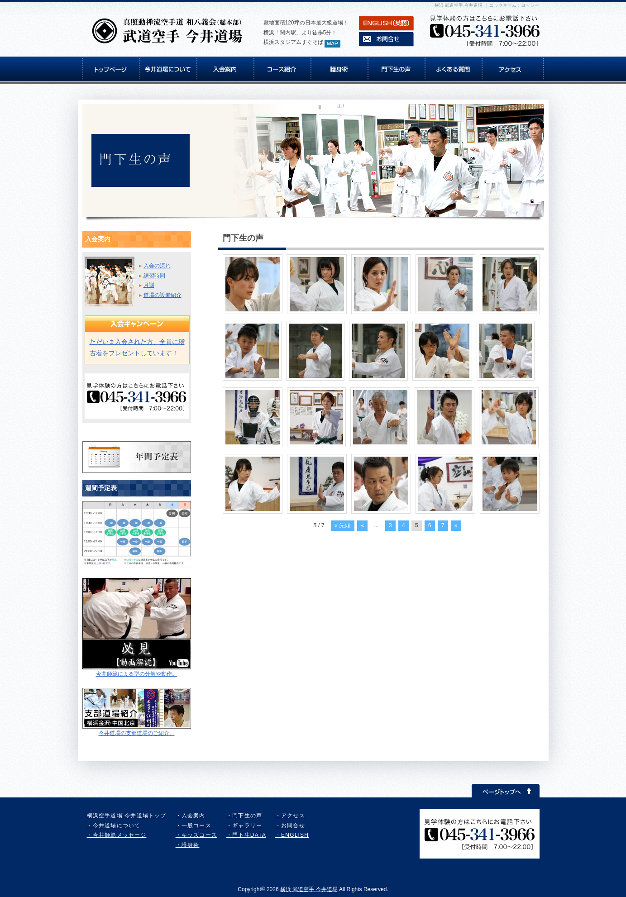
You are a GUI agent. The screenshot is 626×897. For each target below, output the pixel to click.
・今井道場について (114, 825)
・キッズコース (196, 835)
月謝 (148, 285)
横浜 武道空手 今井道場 (309, 889)
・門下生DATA (246, 835)
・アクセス (290, 815)
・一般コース (193, 825)
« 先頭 (343, 525)
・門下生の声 (244, 815)
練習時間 (154, 275)
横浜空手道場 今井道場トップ (127, 815)
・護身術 (188, 845)
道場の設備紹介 (162, 295)
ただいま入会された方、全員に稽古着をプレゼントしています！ (137, 347)
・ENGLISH (292, 835)
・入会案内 (190, 815)
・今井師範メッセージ (117, 835)
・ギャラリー (244, 825)
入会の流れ (157, 265)
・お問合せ (290, 825)
